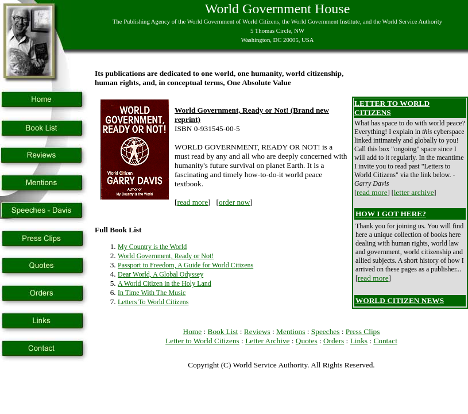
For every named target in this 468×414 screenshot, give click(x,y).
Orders (333, 340)
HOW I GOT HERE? (390, 213)
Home (192, 331)
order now (234, 202)
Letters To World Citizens (153, 302)
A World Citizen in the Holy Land (164, 283)
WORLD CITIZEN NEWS (399, 300)
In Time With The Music (151, 293)
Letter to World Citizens (202, 340)
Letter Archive (267, 340)
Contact (385, 340)
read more (192, 202)
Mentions (290, 331)
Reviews (257, 331)
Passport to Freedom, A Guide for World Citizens (185, 265)
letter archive (414, 192)
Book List (223, 331)
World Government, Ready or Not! (166, 256)
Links (359, 340)
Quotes (307, 340)
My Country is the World (152, 247)
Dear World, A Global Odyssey (160, 274)
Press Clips (363, 331)
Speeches (325, 331)
